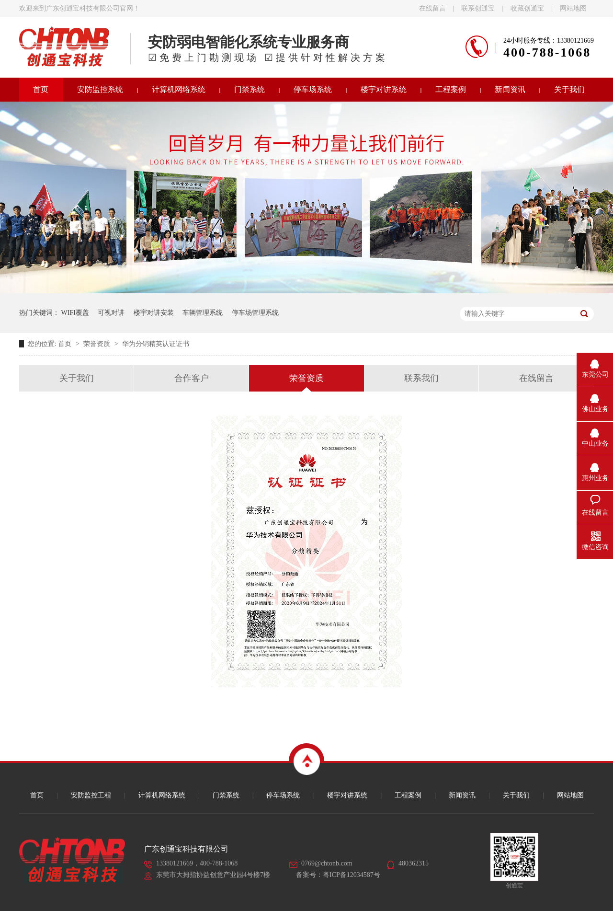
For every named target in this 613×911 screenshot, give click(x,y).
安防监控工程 (91, 795)
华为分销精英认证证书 (155, 343)
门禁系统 (249, 89)
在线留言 (432, 8)
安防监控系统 (100, 89)
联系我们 (421, 378)
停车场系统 (313, 89)
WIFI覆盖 (75, 312)
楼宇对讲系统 (384, 89)
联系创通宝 (478, 8)
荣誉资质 (97, 343)
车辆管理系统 (202, 312)
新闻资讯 (510, 89)
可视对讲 (111, 312)
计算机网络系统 (178, 89)
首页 (40, 89)
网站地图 (573, 8)
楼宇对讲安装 (154, 312)
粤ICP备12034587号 (351, 874)
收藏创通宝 (527, 8)
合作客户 (191, 378)
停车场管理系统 (255, 312)
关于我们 (569, 89)
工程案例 (450, 89)
